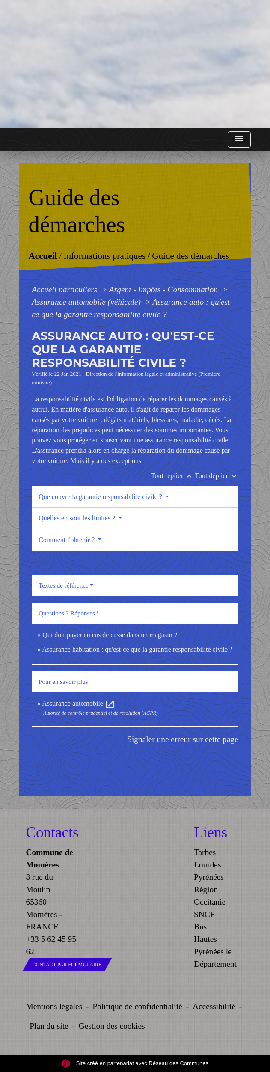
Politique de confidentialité (137, 1006)
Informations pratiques (105, 256)
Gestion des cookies (112, 1026)
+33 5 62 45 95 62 (51, 945)
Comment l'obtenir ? (67, 539)
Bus (200, 926)
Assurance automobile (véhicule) (87, 301)
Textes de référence (63, 585)
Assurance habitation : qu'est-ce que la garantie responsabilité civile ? (137, 649)
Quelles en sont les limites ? (78, 518)
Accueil (43, 256)
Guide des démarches (190, 256)
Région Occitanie (209, 895)
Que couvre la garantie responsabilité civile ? (101, 496)
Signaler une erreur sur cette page (182, 739)
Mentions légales (54, 1006)
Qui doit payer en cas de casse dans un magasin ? (109, 634)
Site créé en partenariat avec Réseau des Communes (135, 1063)
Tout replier (173, 475)
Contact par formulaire (67, 965)
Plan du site (49, 1026)
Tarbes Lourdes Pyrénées (209, 865)
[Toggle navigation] (239, 139)
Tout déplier (216, 475)
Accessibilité (214, 1006)
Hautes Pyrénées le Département (215, 951)
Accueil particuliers (65, 289)
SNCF (204, 914)
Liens (210, 832)
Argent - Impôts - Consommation (164, 289)
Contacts (51, 832)
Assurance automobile (78, 703)
